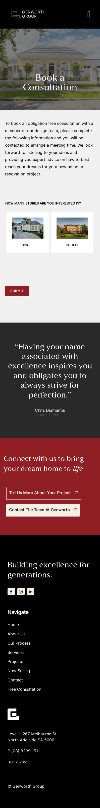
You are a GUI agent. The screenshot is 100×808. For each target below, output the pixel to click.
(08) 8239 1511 (25, 751)
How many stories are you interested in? (43, 203)
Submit (17, 291)
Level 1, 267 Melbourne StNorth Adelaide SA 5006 (32, 737)
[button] (88, 14)
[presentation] (43, 277)
